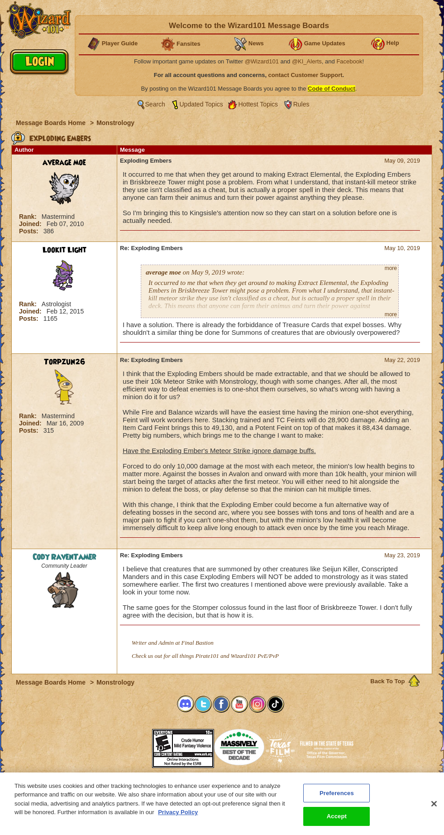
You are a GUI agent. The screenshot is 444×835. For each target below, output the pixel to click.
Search (155, 104)
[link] (129, 745)
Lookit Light (64, 250)
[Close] (434, 810)
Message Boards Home (51, 122)
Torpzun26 (64, 362)
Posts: (29, 231)
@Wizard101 (262, 61)
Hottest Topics (258, 104)
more (391, 268)
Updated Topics (201, 104)
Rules (301, 104)
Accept (337, 823)
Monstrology (115, 122)
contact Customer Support (305, 75)
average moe (64, 162)
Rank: (28, 216)
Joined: (31, 223)
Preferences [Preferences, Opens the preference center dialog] (337, 799)
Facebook (349, 61)
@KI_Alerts (307, 61)
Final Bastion (197, 642)
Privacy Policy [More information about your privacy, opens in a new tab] (178, 818)
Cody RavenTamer (64, 557)
